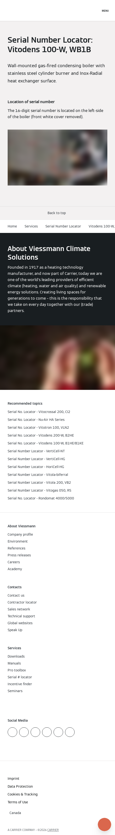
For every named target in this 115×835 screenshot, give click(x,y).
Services (31, 226)
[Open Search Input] (94, 10)
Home (12, 226)
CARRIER (53, 830)
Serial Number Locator (63, 226)
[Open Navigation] (105, 10)
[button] (58, 213)
